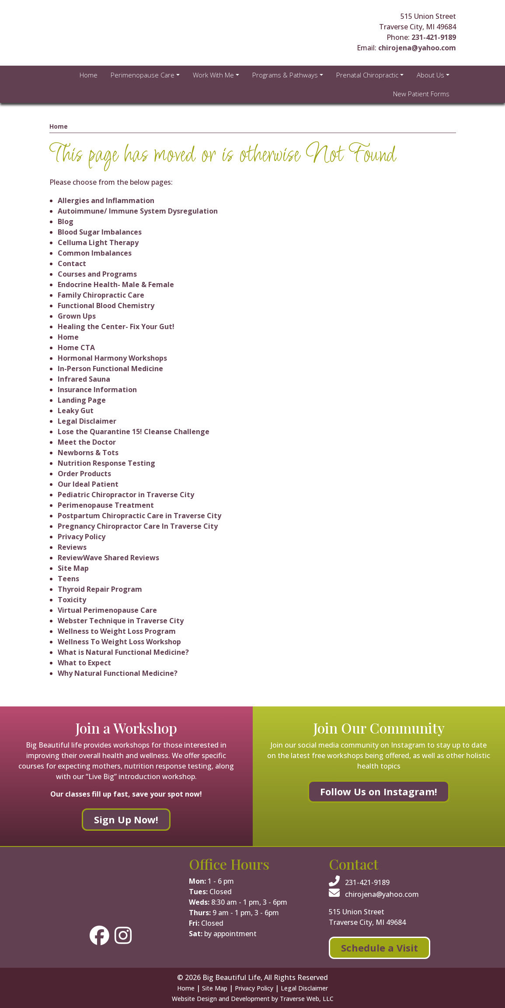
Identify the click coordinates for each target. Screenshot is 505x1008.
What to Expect (84, 662)
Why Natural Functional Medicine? (118, 673)
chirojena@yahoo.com (417, 48)
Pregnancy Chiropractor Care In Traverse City (138, 526)
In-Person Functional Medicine (110, 368)
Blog (65, 221)
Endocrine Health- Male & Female (116, 284)
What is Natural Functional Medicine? (123, 652)
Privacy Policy (81, 536)
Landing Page (82, 400)
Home (58, 126)
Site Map (73, 568)
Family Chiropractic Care (101, 295)
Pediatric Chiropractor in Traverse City (126, 494)
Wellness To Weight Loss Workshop (119, 641)
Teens (68, 578)
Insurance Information (97, 389)
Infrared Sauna (84, 379)
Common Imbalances (95, 253)
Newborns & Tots (88, 452)
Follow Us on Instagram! (378, 791)
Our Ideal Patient (88, 484)
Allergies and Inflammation (106, 200)
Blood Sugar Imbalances (100, 232)
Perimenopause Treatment (106, 505)
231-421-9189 (433, 37)
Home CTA (76, 347)
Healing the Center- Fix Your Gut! (116, 326)
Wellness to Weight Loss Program (117, 631)
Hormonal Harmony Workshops (112, 358)
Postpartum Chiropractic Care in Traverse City (139, 515)
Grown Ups (77, 316)
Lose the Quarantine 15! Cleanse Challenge (133, 431)
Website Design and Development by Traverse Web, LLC (253, 998)
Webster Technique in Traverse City (121, 620)
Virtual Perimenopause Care (107, 610)
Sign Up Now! (126, 819)
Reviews (72, 547)
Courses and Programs (97, 274)
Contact (72, 263)
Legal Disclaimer (87, 421)
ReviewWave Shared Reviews (108, 557)
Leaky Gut (76, 410)
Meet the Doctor (87, 442)
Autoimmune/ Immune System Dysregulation (138, 211)
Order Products (84, 473)
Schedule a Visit (379, 947)
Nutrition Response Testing (106, 463)
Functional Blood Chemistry (106, 305)
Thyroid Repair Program (100, 589)
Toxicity (72, 599)
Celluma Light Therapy (98, 242)
